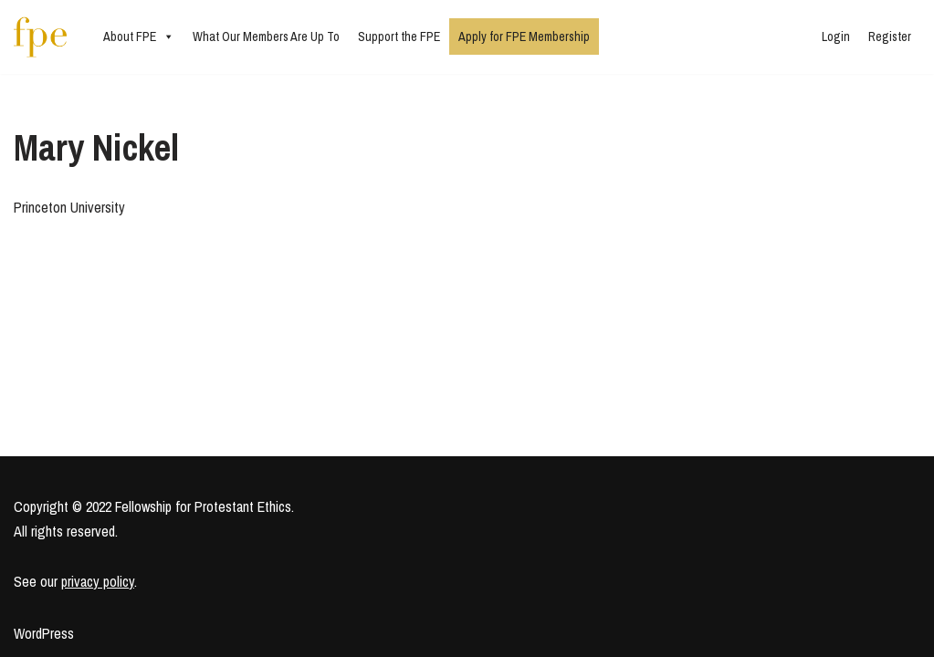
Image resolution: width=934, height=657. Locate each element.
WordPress (44, 633)
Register (889, 36)
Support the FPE (399, 36)
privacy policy (97, 581)
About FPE (138, 36)
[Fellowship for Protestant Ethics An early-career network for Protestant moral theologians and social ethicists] (40, 36)
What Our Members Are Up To (266, 36)
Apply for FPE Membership (524, 36)
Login (836, 36)
